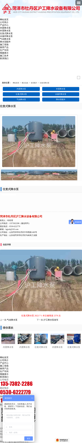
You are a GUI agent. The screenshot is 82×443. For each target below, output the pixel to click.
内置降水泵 (5, 28)
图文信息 (25, 83)
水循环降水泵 (6, 36)
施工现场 (4, 44)
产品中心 (4, 25)
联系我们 (4, 58)
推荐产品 (4, 47)
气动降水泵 (5, 39)
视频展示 (4, 53)
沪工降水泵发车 (51, 320)
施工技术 (4, 56)
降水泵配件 (5, 42)
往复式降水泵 (6, 33)
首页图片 (34, 83)
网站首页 (4, 19)
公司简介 (4, 22)
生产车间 (4, 50)
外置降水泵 (5, 31)
